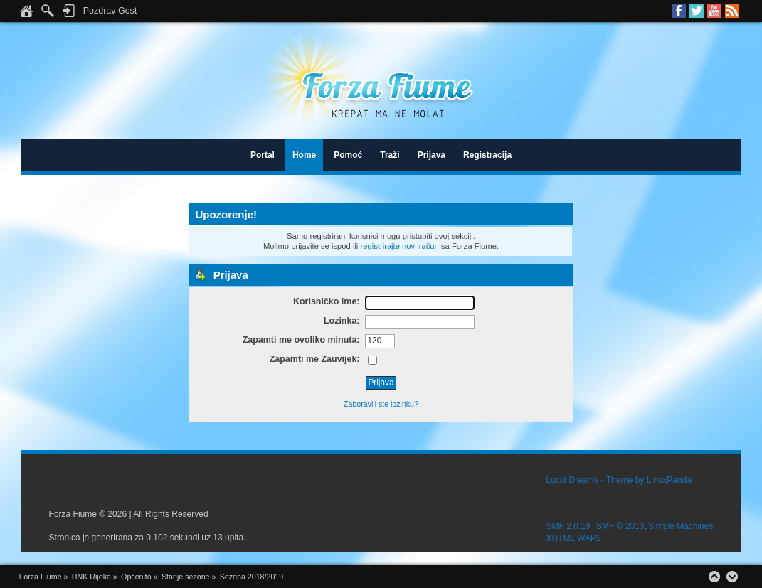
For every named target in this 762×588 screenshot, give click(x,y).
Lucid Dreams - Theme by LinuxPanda (619, 480)
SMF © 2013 (620, 526)
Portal (262, 155)
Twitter (696, 11)
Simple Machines (680, 526)
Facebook (679, 11)
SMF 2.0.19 (568, 526)
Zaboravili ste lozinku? (381, 404)
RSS (732, 11)
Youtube (714, 11)
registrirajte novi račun (399, 246)
